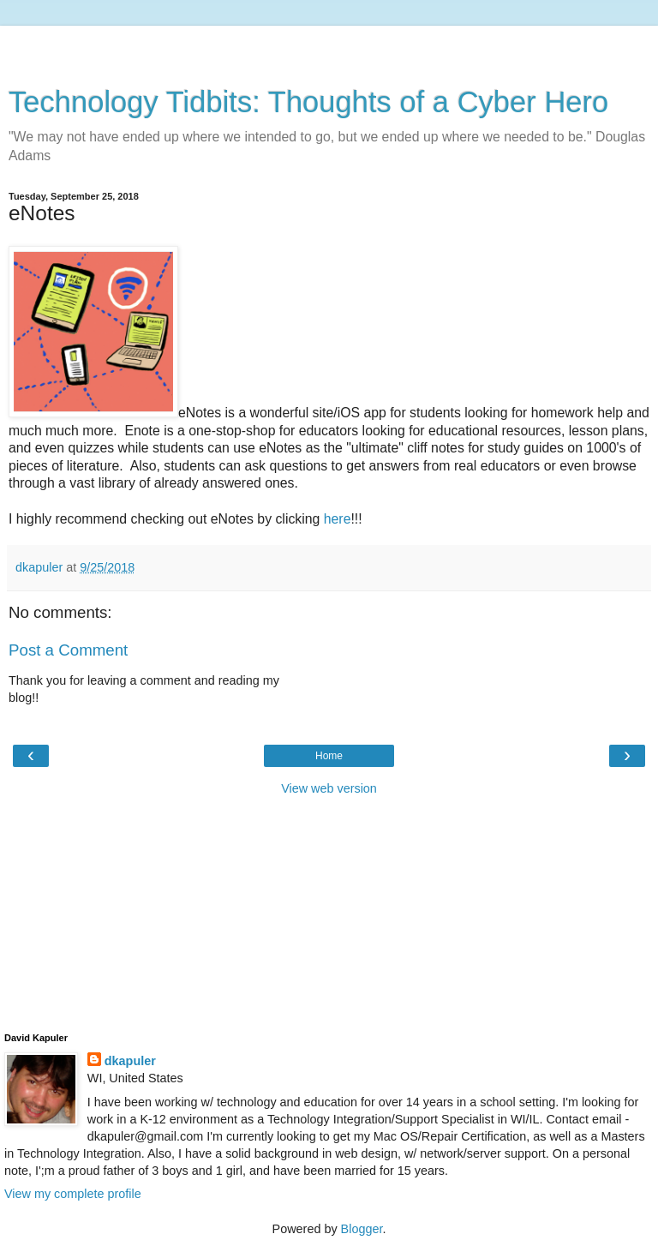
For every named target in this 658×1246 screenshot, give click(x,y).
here (337, 519)
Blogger (362, 1229)
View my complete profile (72, 1194)
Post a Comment (68, 650)
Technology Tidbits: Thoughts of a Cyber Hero (308, 102)
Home (329, 756)
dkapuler (130, 1061)
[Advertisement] (329, 47)
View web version (329, 788)
